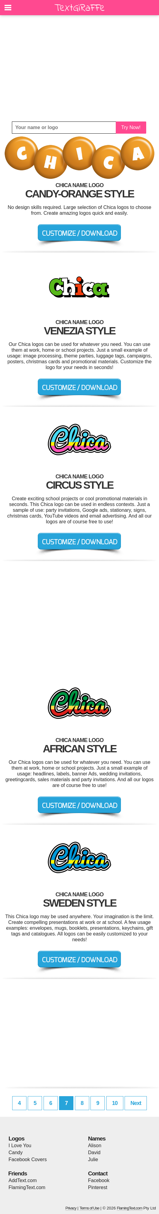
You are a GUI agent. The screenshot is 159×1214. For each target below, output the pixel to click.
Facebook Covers (28, 1159)
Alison (94, 1145)
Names (96, 1138)
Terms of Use (89, 1208)
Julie (93, 1159)
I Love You (20, 1145)
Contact (98, 1173)
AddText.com (23, 1180)
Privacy (70, 1208)
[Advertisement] (79, 68)
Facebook (98, 1180)
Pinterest (97, 1187)
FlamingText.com (27, 1187)
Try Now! (130, 127)
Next (135, 1103)
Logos (16, 1138)
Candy (16, 1152)
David (94, 1152)
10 (115, 1103)
